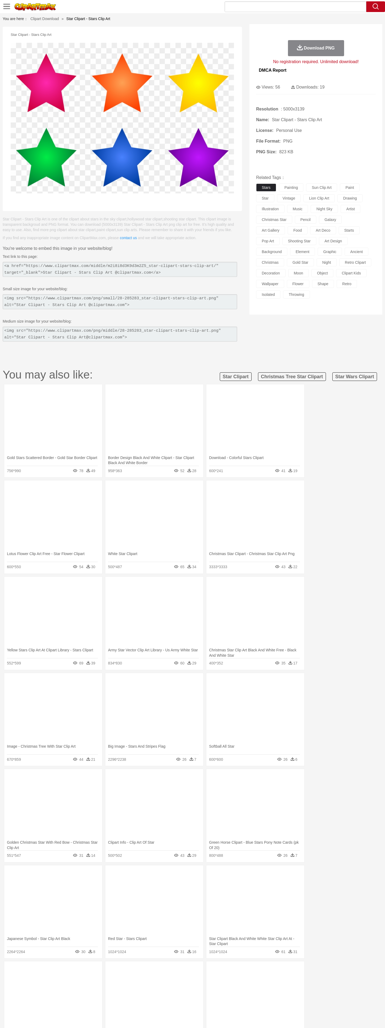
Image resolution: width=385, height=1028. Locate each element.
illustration (270, 209)
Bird (74, 979)
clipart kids (351, 273)
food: (40, 1002)
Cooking (264, 1003)
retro (346, 284)
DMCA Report (272, 70)
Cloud (267, 971)
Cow (123, 979)
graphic (329, 252)
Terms (265, 1017)
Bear (64, 979)
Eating (237, 1003)
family (90, 987)
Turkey (309, 979)
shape (323, 284)
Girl (207, 987)
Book (85, 995)
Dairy (70, 1003)
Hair (198, 987)
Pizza (225, 1003)
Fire (133, 971)
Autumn (69, 971)
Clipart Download (44, 19)
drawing (350, 198)
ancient (356, 252)
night (326, 262)
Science (227, 995)
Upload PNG (339, 1017)
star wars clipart (354, 376)
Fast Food (110, 1003)
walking (173, 987)
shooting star (299, 241)
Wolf (320, 979)
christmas (270, 262)
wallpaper (270, 284)
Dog (133, 979)
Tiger (296, 979)
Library (213, 995)
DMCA (319, 1017)
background (272, 252)
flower (298, 284)
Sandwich (149, 1003)
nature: (41, 970)
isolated (268, 294)
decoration (271, 273)
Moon (201, 971)
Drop (278, 971)
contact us (128, 238)
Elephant (169, 979)
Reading (118, 995)
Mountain (229, 971)
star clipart (236, 376)
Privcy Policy (283, 1017)
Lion (234, 979)
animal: (41, 978)
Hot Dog (279, 1003)
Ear (151, 987)
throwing (296, 294)
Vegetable (183, 1003)
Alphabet (267, 995)
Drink (96, 1003)
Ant (54, 979)
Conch (111, 971)
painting (291, 187)
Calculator (284, 995)
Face (252, 987)
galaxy (330, 219)
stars (266, 187)
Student (57, 995)
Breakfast (56, 1003)
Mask (56, 987)
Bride (78, 987)
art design (333, 241)
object (322, 273)
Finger (263, 987)
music (298, 209)
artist (350, 209)
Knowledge (196, 995)
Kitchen (199, 1003)
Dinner (213, 1003)
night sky (324, 209)
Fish (182, 979)
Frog (192, 979)
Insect (223, 979)
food (297, 230)
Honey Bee (207, 979)
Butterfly (87, 979)
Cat (98, 979)
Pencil (132, 995)
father (227, 987)
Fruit (124, 1003)
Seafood (166, 1003)
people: (41, 986)
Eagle (155, 979)
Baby (67, 987)
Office (253, 995)
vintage (289, 198)
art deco (323, 230)
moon (298, 273)
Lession (300, 995)
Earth (123, 971)
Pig (271, 979)
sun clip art (322, 187)
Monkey (246, 979)
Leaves (83, 971)
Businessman (122, 987)
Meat (135, 1003)
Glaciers (158, 971)
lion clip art (319, 198)
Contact (303, 1017)
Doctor (140, 987)
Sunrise (214, 971)
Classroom (100, 995)
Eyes (160, 987)
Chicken (110, 979)
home (187, 987)
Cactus (97, 971)
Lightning (186, 971)
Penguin (283, 979)
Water (244, 971)
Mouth (240, 987)
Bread (250, 1003)
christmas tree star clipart (292, 376)
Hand (276, 987)
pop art (268, 241)
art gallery (270, 230)
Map (181, 995)
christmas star (274, 219)
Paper (240, 995)
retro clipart (355, 262)
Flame (144, 971)
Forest (290, 971)
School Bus (166, 995)
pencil (306, 219)
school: (41, 994)
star (265, 198)
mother (104, 987)
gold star (300, 262)
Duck (143, 979)
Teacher (73, 995)
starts (349, 230)
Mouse (260, 979)
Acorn (56, 971)
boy (217, 987)
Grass (172, 971)
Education (147, 995)
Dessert (82, 1003)
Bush (256, 971)
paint (349, 187)
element (302, 252)
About (251, 1017)
